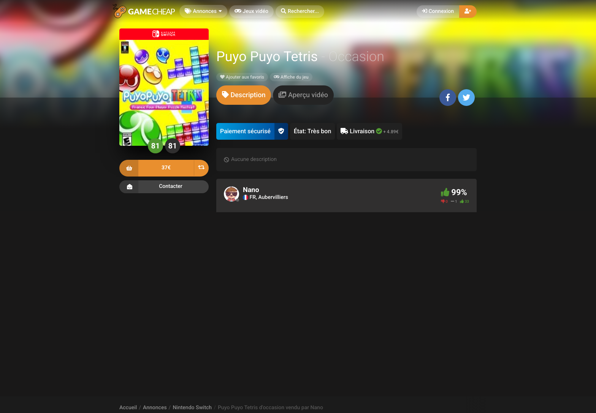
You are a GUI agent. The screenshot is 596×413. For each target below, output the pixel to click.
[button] (300, 11)
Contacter (164, 186)
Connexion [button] (438, 11)
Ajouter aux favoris (242, 77)
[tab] (243, 95)
